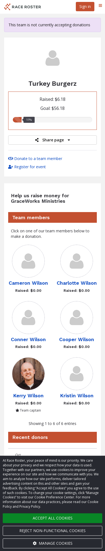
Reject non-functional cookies (52, 530)
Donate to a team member (35, 158)
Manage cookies (53, 543)
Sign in (85, 6)
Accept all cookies (53, 518)
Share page (52, 139)
